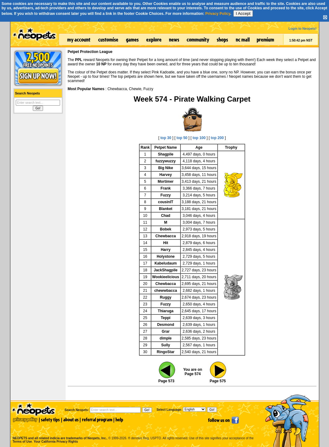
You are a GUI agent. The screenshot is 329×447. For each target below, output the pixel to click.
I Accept (243, 13)
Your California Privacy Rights (56, 441)
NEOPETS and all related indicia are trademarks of (59, 431)
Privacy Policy (217, 13)
